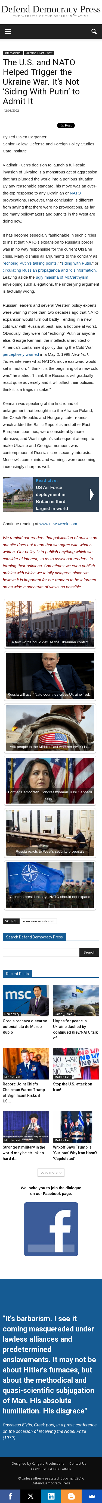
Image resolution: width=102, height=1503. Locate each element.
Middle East (12, 1077)
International (12, 53)
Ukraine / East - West (39, 53)
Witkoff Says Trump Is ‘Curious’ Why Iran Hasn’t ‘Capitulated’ (75, 1153)
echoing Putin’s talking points (30, 263)
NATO (75, 193)
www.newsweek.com (58, 523)
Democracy (11, 1014)
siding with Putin (76, 263)
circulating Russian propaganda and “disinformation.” (50, 270)
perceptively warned (21, 354)
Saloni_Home (63, 1014)
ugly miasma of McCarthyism (62, 277)
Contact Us (77, 1463)
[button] (94, 31)
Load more (51, 1172)
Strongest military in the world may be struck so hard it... (24, 1153)
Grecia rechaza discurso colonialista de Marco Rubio (25, 1026)
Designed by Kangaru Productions (38, 1463)
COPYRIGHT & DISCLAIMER (51, 1469)
